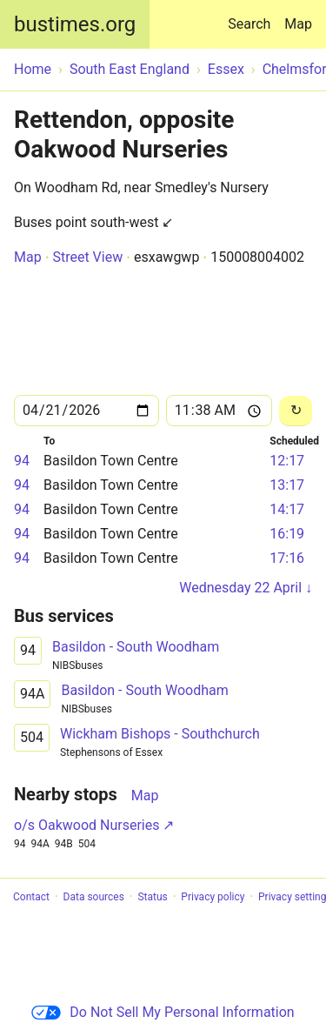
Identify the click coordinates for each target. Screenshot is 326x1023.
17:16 (286, 558)
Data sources (93, 897)
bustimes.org (75, 24)
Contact (31, 897)
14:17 (286, 509)
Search (252, 16)
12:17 (286, 460)
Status (152, 897)
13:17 (286, 485)
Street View (87, 257)
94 (22, 460)
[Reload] (295, 411)
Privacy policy (212, 897)
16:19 (286, 533)
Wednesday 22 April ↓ (245, 587)
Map (298, 24)
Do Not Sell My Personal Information (162, 1012)
